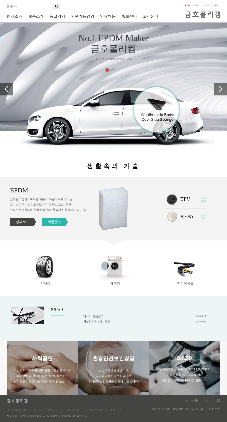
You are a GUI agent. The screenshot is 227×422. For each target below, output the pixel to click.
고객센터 (150, 16)
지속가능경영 (82, 16)
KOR (187, 6)
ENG (197, 6)
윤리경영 (53, 409)
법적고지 (37, 409)
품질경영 (57, 16)
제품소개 (36, 16)
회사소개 (14, 16)
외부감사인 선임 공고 (144, 321)
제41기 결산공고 (144, 316)
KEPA (186, 216)
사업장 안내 (114, 409)
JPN (216, 6)
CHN (206, 6)
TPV (185, 199)
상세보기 (23, 222)
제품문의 (54, 222)
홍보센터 (129, 16)
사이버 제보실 (71, 409)
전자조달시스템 (93, 409)
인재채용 (108, 16)
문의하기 (12, 6)
